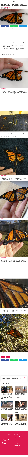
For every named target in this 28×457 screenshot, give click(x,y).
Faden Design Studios (5, 56)
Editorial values (17, 442)
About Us (10, 436)
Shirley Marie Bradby (7, 7)
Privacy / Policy (24, 436)
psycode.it (10, 439)
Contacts (10, 437)
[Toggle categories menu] (1, 1)
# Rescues (8, 357)
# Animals (3, 357)
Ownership (16, 443)
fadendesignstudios (3, 88)
